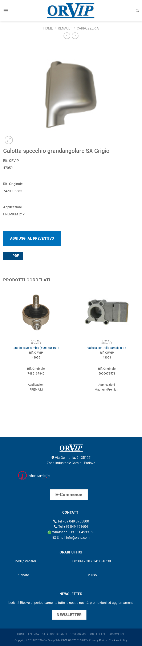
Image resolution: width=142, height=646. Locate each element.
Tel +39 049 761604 (71, 527)
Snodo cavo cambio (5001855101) (36, 348)
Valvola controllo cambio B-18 (106, 348)
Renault (65, 28)
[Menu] (5, 10)
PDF (13, 256)
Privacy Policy (98, 640)
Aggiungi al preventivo (32, 238)
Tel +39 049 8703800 (71, 521)
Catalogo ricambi (54, 634)
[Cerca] (137, 11)
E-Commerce (116, 634)
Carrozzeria (88, 28)
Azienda (33, 634)
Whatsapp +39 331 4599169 (71, 532)
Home (48, 28)
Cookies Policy (118, 640)
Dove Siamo (78, 634)
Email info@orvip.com (71, 538)
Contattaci (97, 634)
